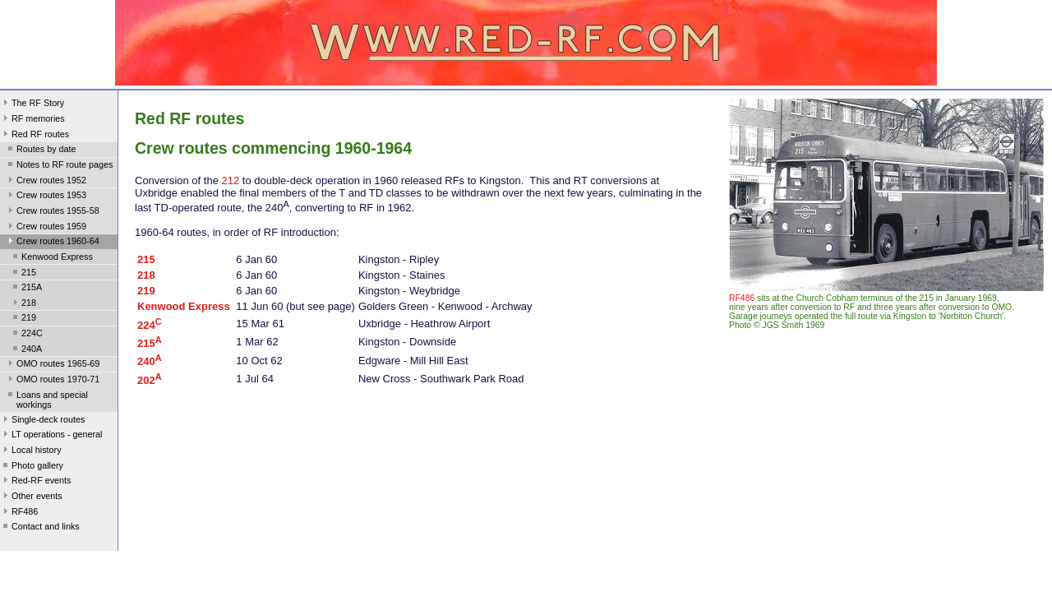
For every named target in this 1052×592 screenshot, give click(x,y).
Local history (31, 451)
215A (26, 288)
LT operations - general (51, 435)
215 (23, 273)
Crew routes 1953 (45, 196)
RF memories (32, 120)
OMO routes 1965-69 (52, 365)
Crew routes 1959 (45, 227)
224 (149, 325)
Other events (31, 497)
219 (23, 319)
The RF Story (32, 104)
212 (231, 180)
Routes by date (40, 150)
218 (23, 304)
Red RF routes (34, 135)
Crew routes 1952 (45, 181)
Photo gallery (31, 467)
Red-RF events (36, 481)
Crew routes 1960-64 (52, 242)
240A (26, 350)
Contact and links (40, 527)
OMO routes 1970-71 (52, 380)
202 (149, 380)
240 (149, 361)
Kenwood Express (51, 258)
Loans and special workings (46, 399)
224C (26, 334)
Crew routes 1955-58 (52, 212)
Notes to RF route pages (59, 166)
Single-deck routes (42, 421)
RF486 (19, 513)
